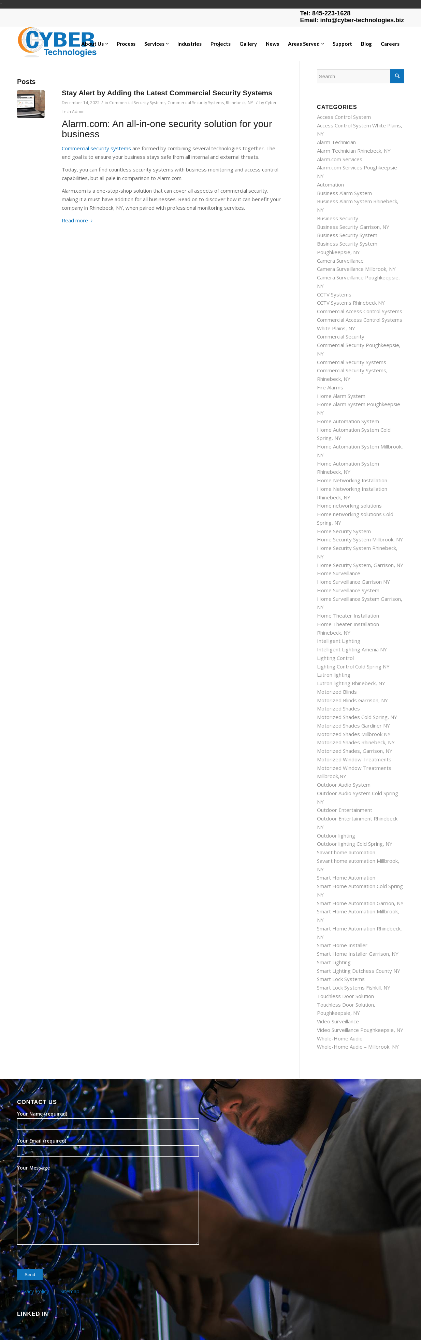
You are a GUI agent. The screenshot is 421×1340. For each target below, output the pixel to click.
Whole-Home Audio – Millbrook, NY (358, 1046)
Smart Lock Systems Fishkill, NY (353, 987)
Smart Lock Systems (341, 979)
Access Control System (344, 116)
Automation (330, 184)
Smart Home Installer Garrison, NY (357, 953)
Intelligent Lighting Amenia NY (352, 649)
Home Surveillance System (348, 590)
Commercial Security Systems (137, 103)
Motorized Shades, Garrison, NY (354, 750)
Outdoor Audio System (344, 784)
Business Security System (347, 235)
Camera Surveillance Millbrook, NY (356, 268)
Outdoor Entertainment (344, 809)
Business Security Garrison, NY (353, 226)
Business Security (337, 218)
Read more (78, 220)
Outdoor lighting (336, 835)
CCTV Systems (334, 294)
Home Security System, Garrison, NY (360, 565)
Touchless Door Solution (345, 996)
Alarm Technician (336, 142)
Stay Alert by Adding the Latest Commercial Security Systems (167, 93)
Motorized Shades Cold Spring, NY (357, 717)
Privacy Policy (33, 1291)
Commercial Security (340, 336)
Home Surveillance (338, 573)
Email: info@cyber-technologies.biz (352, 20)
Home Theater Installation (348, 615)
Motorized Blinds (337, 691)
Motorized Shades (338, 708)
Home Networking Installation (352, 480)
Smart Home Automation (346, 877)
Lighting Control (335, 657)
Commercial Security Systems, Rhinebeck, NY (210, 103)
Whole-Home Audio (340, 1038)
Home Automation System (348, 421)
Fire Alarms (330, 387)
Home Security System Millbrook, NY (360, 539)
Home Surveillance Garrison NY (353, 581)
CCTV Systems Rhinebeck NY (351, 302)
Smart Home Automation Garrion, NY (360, 903)
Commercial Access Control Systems (359, 311)
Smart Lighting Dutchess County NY (358, 970)
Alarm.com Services (339, 159)
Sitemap (69, 1291)
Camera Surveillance (340, 260)
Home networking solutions (349, 505)
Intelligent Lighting (338, 640)
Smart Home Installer (342, 945)
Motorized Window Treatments (354, 759)
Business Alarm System (344, 193)
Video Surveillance (338, 1021)
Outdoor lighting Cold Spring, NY (354, 843)
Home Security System (344, 531)
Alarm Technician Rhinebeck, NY (354, 150)
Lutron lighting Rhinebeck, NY (351, 683)
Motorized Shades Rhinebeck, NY (356, 742)
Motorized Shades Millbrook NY (354, 734)
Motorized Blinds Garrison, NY (352, 700)
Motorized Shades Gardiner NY (353, 725)
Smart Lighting (334, 962)
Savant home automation (346, 852)
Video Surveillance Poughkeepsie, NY (360, 1029)
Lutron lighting (333, 674)
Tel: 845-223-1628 (325, 13)
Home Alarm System (341, 395)
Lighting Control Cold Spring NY (353, 666)
